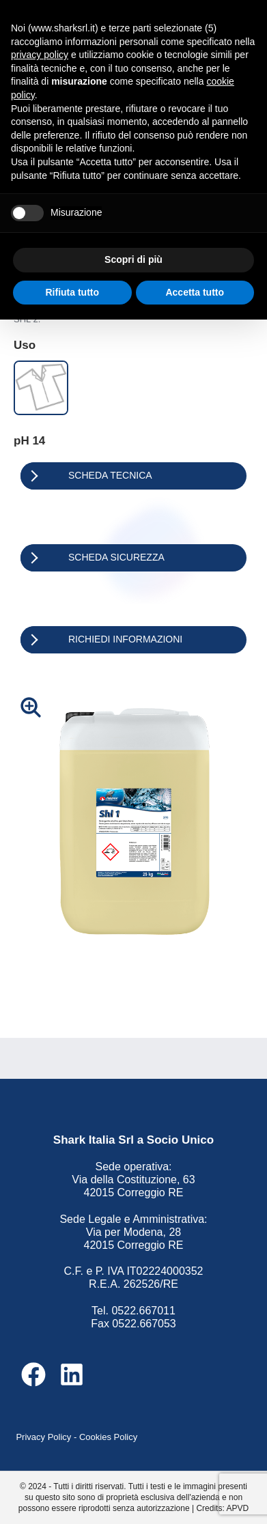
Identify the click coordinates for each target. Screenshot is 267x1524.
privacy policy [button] (39, 54)
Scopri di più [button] (133, 259)
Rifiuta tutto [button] (72, 292)
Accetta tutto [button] (194, 292)
